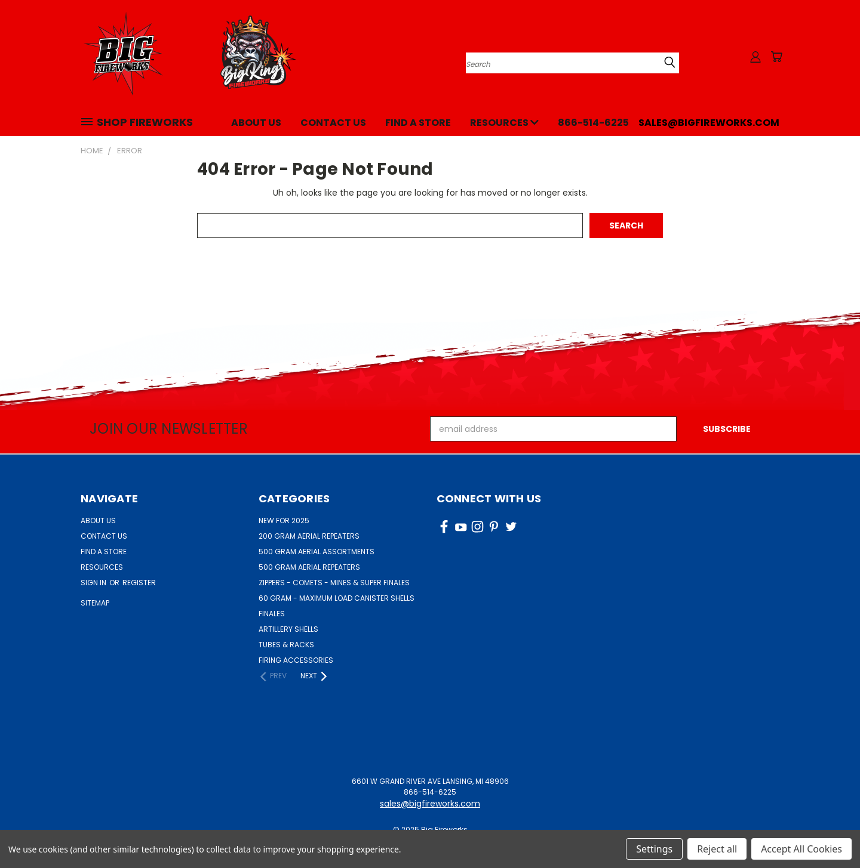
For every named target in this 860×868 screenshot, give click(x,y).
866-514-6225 (593, 122)
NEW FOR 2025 (284, 520)
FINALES (272, 613)
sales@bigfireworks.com (708, 122)
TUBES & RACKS (286, 645)
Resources (504, 122)
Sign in (94, 582)
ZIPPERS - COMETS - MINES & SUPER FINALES (334, 582)
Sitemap (95, 603)
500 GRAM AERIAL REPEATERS (309, 567)
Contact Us (333, 122)
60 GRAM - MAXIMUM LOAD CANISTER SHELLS (336, 598)
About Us (256, 122)
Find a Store (418, 122)
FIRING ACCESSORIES (296, 660)
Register (139, 582)
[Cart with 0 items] (776, 57)
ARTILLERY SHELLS (288, 629)
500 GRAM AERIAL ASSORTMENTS (316, 551)
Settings (654, 848)
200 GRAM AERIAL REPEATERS (309, 536)
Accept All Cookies (801, 848)
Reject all (717, 848)
